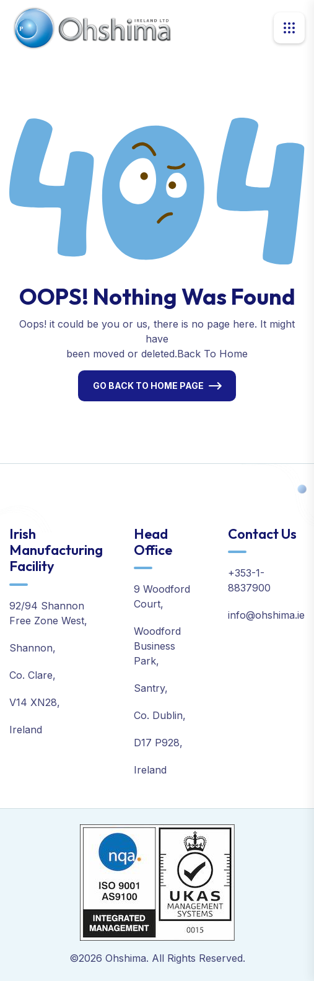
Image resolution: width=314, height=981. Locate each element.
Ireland (25, 729)
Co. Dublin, (160, 715)
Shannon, (32, 648)
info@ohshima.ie (266, 615)
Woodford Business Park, (157, 646)
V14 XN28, (34, 702)
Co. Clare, (32, 675)
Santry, (151, 688)
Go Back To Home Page (148, 385)
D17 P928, (158, 742)
